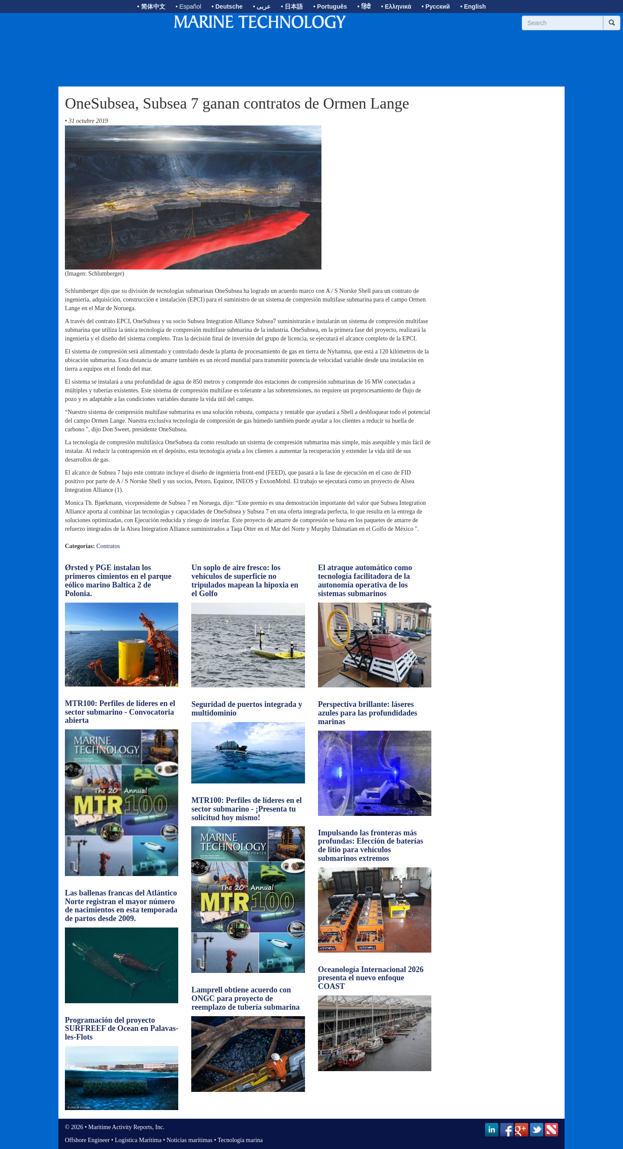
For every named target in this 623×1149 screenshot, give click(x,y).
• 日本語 (292, 6)
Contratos (108, 546)
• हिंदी (364, 6)
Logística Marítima (138, 1140)
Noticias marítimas (189, 1140)
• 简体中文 (151, 6)
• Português (330, 6)
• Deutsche (227, 6)
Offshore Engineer (87, 1140)
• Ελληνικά (396, 6)
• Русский (435, 6)
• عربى (262, 6)
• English (473, 6)
